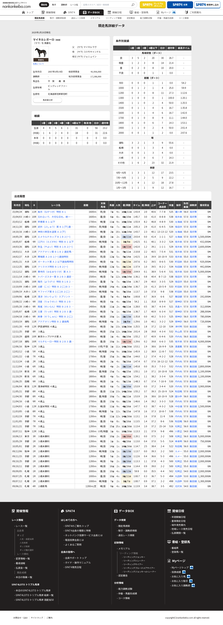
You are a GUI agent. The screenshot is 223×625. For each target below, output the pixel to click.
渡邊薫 (178, 346)
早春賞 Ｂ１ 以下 (46, 221)
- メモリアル (123, 548)
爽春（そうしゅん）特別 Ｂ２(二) (55, 316)
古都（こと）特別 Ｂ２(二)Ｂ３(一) (54, 286)
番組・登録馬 (139, 12)
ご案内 (49, 617)
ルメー (178, 451)
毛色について (38, 63)
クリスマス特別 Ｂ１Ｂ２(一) (53, 266)
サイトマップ (37, 617)
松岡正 (178, 426)
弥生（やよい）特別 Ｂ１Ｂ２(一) (55, 246)
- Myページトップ (179, 567)
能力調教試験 (146, 17)
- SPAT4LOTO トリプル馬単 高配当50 (34, 599)
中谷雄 (178, 406)
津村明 (178, 326)
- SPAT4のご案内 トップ (76, 526)
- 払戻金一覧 (20, 567)
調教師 (64, 4)
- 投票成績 (175, 572)
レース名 (74, 4)
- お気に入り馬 (178, 576)
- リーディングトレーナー (133, 560)
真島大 (178, 306)
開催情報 (48, 12)
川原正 (178, 431)
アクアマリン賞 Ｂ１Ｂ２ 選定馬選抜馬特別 (56, 251)
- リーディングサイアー (132, 564)
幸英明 (178, 441)
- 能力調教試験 (124, 588)
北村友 (178, 486)
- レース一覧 (20, 526)
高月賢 (193, 211)
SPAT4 (69, 12)
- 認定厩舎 (122, 575)
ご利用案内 (193, 12)
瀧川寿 (178, 211)
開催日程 (115, 12)
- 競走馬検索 (123, 526)
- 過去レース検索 (125, 535)
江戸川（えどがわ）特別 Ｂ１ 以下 (56, 241)
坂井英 (178, 216)
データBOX (91, 12)
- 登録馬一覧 (176, 551)
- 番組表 (174, 547)
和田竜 (178, 391)
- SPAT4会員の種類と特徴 (77, 530)
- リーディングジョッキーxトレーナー (139, 571)
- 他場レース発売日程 (181, 529)
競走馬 (44, 4)
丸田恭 (178, 476)
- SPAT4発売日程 (72, 567)
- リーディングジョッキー (133, 556)
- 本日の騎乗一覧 (23, 577)
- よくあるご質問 (72, 544)
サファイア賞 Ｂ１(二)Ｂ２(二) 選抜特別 (55, 291)
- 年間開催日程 (178, 517)
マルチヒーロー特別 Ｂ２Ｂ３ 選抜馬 (56, 341)
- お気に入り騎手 (179, 581)
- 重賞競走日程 (178, 521)
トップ (27, 12)
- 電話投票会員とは (74, 540)
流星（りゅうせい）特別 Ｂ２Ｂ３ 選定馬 (55, 301)
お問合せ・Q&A (20, 617)
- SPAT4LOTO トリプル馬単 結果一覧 (33, 595)
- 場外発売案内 (178, 525)
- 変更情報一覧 (22, 558)
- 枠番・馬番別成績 (127, 593)
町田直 (178, 261)
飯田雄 (193, 326)
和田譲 (178, 266)
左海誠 (178, 221)
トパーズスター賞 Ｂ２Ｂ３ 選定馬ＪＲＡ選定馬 (56, 276)
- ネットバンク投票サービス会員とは (83, 535)
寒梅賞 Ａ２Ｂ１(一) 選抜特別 (53, 256)
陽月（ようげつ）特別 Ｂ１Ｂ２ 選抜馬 (56, 281)
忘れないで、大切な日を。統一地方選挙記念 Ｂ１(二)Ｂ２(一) (55, 217)
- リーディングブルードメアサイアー (138, 567)
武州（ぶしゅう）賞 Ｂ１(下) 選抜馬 (55, 227)
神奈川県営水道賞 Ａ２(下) (52, 231)
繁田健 (178, 296)
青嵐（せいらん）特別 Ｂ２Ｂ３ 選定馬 (56, 306)
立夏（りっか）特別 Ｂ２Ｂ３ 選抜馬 (56, 311)
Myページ (166, 12)
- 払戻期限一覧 (178, 533)
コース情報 (184, 17)
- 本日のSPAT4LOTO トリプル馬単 (32, 590)
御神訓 (178, 301)
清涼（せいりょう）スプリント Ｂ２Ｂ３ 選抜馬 (55, 296)
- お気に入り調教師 (180, 585)
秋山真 (178, 331)
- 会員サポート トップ (75, 557)
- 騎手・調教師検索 (127, 530)
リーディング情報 (113, 17)
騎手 (54, 4)
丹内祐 (178, 336)
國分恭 (178, 396)
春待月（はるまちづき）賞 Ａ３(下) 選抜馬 (54, 271)
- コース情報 (123, 598)
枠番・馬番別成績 (165, 17)
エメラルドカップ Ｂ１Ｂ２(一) (54, 236)
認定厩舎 (131, 17)
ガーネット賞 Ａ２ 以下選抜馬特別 (56, 261)
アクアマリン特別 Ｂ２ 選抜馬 (53, 321)
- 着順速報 (19, 563)
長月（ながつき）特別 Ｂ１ (52, 211)
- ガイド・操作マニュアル (77, 562)
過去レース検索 (78, 17)
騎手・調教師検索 (58, 17)
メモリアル (95, 17)
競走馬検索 (40, 17)
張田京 (178, 226)
